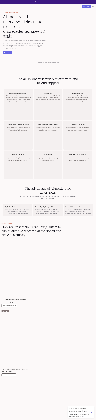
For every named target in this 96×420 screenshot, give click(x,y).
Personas (19, 376)
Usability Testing (20, 384)
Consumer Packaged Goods (50, 386)
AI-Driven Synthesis (8, 376)
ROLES (31, 371)
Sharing (5, 384)
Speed (4, 381)
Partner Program (7, 411)
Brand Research (20, 378)
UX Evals (19, 386)
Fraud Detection (7, 391)
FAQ (4, 406)
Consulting (46, 378)
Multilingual (6, 386)
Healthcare (46, 373)
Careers (18, 400)
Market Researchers (35, 376)
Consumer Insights (34, 378)
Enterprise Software (48, 376)
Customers (5, 400)
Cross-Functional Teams (36, 384)
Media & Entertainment (49, 394)
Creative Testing (20, 389)
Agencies (32, 381)
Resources (5, 403)
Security (5, 389)
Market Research (21, 373)
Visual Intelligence (7, 394)
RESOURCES (6, 398)
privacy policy (81, 416)
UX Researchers (34, 373)
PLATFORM (5, 371)
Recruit (4, 378)
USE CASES (19, 371)
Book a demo (7, 52)
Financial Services (48, 389)
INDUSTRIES (47, 371)
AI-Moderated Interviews (9, 373)
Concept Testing (20, 381)
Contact (18, 403)
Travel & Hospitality (48, 391)
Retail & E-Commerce (49, 384)
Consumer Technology (49, 381)
